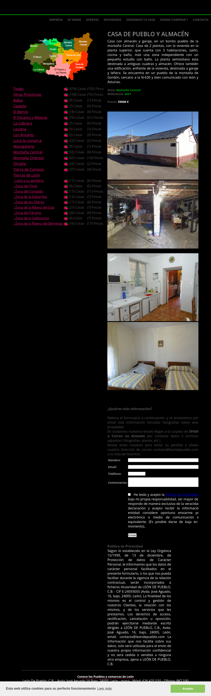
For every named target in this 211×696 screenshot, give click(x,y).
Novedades (112, 20)
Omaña (19, 163)
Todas (18, 88)
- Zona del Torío (25, 186)
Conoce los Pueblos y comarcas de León (105, 674)
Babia (18, 100)
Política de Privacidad (180, 496)
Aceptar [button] (187, 688)
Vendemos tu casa (140, 20)
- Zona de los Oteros (28, 202)
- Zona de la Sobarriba (30, 196)
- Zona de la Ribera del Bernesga (38, 223)
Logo (33, 7)
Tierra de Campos (28, 169)
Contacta (201, 20)
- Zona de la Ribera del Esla (33, 207)
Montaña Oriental (28, 157)
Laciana (19, 129)
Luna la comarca (27, 140)
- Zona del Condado (28, 191)
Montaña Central (27, 152)
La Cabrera (22, 123)
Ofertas (92, 20)
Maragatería (23, 146)
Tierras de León (26, 175)
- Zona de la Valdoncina (31, 218)
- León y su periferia (28, 180)
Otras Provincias (27, 94)
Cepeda (19, 105)
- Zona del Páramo (27, 212)
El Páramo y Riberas (30, 117)
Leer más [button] (104, 688)
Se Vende (74, 20)
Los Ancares (23, 134)
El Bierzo (20, 111)
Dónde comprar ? (174, 20)
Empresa (56, 20)
